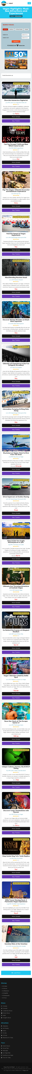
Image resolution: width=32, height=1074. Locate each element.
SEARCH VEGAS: (8, 25)
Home (11, 16)
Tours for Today (6, 1057)
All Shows (4, 988)
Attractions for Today (7, 1037)
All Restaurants (5, 995)
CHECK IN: (5, 34)
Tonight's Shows (6, 1017)
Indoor (3, 1030)
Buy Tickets (16, 121)
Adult (3, 1015)
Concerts (4, 1008)
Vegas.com (25, 1070)
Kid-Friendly (5, 1028)
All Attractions (5, 990)
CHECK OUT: (6, 37)
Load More (16, 973)
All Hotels (4, 986)
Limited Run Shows (6, 1010)
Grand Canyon (5, 1046)
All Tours (4, 997)
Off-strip (4, 1035)
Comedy (4, 1006)
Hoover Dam (5, 1048)
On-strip (4, 1033)
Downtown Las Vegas (7, 1055)
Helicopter (4, 1050)
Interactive (4, 1026)
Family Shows (5, 1013)
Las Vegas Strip (5, 1052)
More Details (16, 117)
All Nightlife (4, 993)
